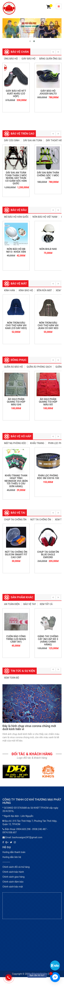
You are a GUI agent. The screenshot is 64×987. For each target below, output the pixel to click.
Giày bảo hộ (28, 58)
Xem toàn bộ (11, 677)
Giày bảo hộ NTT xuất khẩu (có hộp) (16, 93)
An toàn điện (12, 604)
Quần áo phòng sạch (39, 366)
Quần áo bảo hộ (13, 366)
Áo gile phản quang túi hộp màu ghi (16, 402)
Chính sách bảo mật (12, 886)
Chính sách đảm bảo (13, 881)
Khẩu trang (37, 443)
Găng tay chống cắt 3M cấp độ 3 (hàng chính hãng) (48, 640)
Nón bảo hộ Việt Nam (44, 217)
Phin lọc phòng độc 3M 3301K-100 (48, 477)
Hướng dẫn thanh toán (13, 852)
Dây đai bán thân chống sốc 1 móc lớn (48, 175)
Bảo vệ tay (29, 604)
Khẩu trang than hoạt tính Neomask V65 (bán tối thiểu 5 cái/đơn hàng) (16, 481)
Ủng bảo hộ (11, 58)
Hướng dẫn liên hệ (11, 857)
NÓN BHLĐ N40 (48, 249)
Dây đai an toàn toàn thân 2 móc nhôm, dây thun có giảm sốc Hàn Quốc (16, 178)
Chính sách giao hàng (13, 876)
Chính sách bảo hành (13, 872)
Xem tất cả (46, 604)
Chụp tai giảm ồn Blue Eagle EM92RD (48, 554)
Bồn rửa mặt (44, 290)
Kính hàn (9, 290)
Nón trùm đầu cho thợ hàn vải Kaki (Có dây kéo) (16, 325)
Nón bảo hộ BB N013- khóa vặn (16, 250)
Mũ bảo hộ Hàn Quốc (16, 217)
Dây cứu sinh (11, 140)
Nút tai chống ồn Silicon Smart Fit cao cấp (16, 554)
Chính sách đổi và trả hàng (16, 867)
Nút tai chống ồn (40, 519)
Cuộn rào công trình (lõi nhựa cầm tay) (16, 639)
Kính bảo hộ (26, 290)
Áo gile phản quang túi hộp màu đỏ (48, 402)
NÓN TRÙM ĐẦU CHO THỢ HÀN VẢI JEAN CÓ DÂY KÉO (48, 325)
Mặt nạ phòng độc (15, 443)
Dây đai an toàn (32, 140)
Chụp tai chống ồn (15, 519)
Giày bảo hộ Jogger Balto (48, 92)
